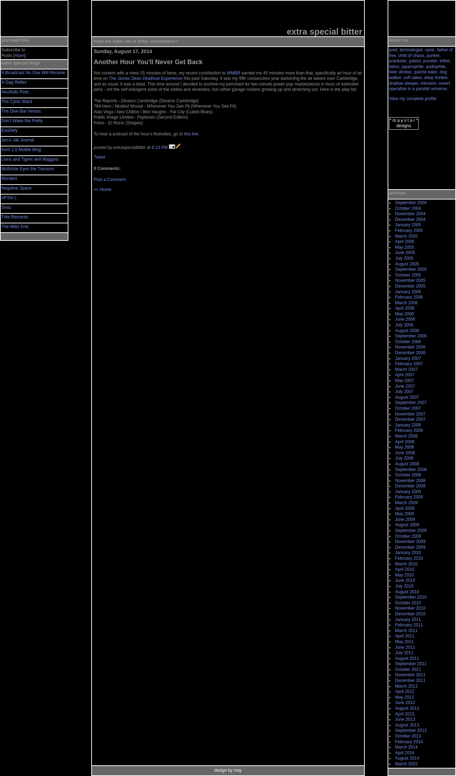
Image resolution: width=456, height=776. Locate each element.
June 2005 (405, 252)
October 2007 (408, 408)
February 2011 (409, 624)
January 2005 (408, 224)
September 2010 (411, 597)
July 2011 (404, 652)
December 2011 (410, 680)
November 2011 (410, 674)
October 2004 (408, 208)
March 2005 (406, 236)
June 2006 (405, 319)
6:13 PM (160, 147)
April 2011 (404, 635)
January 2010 (408, 552)
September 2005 (411, 269)
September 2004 (411, 202)
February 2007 (409, 363)
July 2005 (404, 258)
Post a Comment (109, 179)
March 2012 (406, 686)
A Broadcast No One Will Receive (33, 72)
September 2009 (411, 530)
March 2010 (406, 564)
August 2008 (407, 463)
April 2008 (404, 441)
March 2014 (406, 747)
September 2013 (411, 730)
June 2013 (405, 719)
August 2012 (407, 708)
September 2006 (411, 335)
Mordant (9, 178)
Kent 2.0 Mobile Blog (21, 149)
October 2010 (408, 602)
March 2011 (406, 630)
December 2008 (410, 485)
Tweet (99, 157)
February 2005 (409, 230)
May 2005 (404, 247)
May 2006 (404, 313)
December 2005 (410, 286)
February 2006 (409, 297)
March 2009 (406, 502)
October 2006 (408, 341)
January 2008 (408, 425)
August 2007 (407, 397)
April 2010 (404, 569)
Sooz (6, 207)
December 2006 (410, 352)
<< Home (102, 189)
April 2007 (404, 374)
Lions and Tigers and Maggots (30, 159)
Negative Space (16, 188)
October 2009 (408, 536)
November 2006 (410, 347)
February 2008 (409, 430)
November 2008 (410, 480)
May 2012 (404, 697)
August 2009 (407, 524)
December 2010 (410, 613)
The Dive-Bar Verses (21, 111)
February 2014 (409, 741)
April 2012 (404, 691)
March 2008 (406, 436)
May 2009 (404, 513)
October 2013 (408, 736)
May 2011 (404, 641)
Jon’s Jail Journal (17, 140)
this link (191, 133)
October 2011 (408, 669)
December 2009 (410, 547)
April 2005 (404, 241)
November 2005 (410, 280)
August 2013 (407, 725)
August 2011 (407, 658)
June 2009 (405, 519)
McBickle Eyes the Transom (27, 168)
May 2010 (404, 575)
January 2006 (408, 291)
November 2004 (410, 213)
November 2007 (410, 414)
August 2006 (407, 330)
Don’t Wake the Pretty (22, 120)
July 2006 (404, 324)
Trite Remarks (14, 216)
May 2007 (404, 380)
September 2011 (411, 663)
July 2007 (404, 391)
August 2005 (407, 264)
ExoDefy (9, 130)
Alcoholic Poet (14, 91)
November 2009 (410, 541)
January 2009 (408, 491)
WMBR (233, 73)
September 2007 (411, 402)
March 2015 (406, 763)
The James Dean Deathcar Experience (145, 78)
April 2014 (404, 752)
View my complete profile (412, 98)
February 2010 (409, 558)
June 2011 (405, 647)
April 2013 (404, 714)
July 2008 (404, 458)
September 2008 (411, 469)
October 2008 (408, 474)
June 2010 (405, 580)
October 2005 (408, 275)
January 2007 (408, 358)
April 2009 (404, 508)
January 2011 (408, 619)
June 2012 (405, 702)
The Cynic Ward (16, 101)
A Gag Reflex (14, 82)
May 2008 (404, 447)
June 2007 (405, 386)
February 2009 (409, 497)
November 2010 (410, 608)
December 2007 (410, 419)
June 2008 (405, 452)
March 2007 (406, 369)
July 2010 (404, 586)
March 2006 (406, 302)
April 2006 (404, 308)
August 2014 (407, 758)
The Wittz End (14, 226)
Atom (20, 55)
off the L (9, 197)
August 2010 (407, 591)
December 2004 (410, 219)
